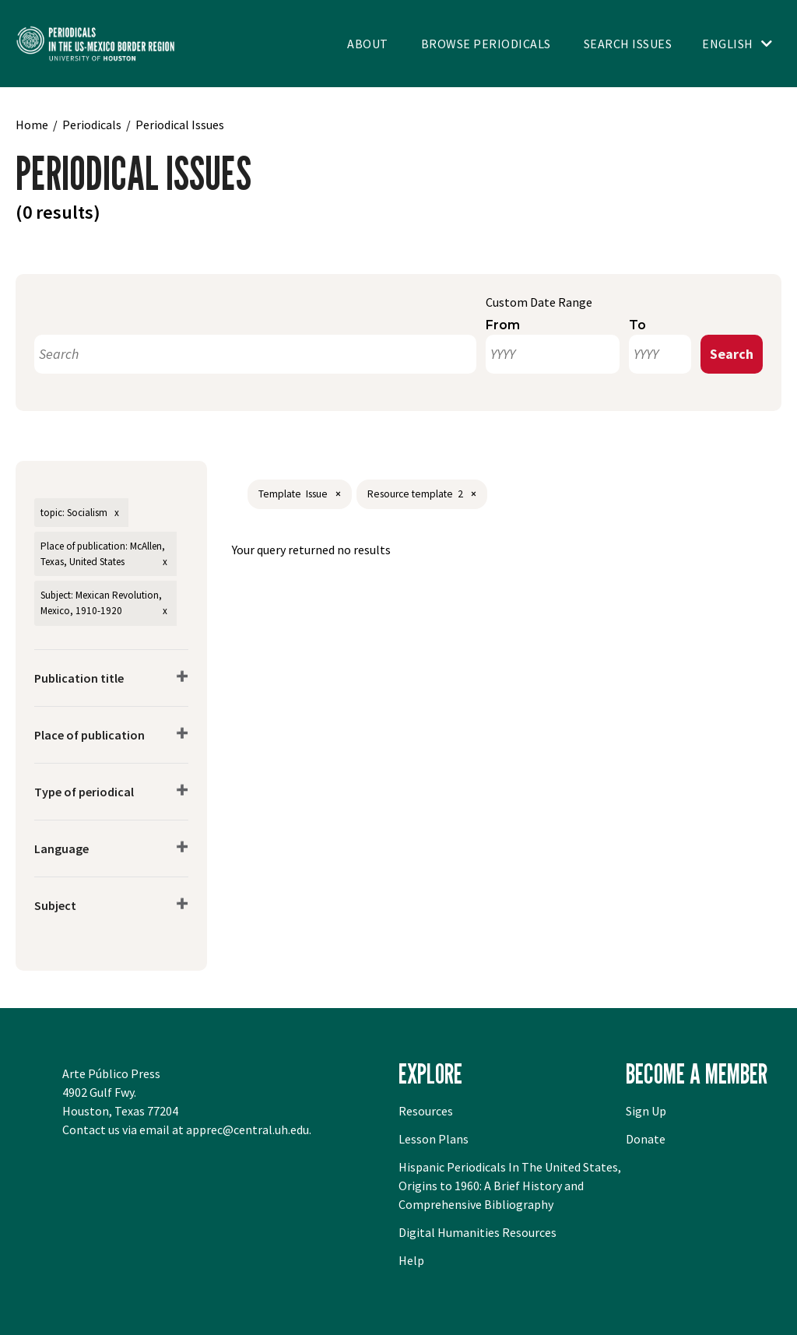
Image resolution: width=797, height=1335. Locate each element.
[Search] (255, 354)
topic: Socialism (73, 512)
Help (411, 1260)
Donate (645, 1139)
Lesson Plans (433, 1139)
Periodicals (91, 124)
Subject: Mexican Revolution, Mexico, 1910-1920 (101, 602)
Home (32, 124)
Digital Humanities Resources (477, 1232)
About (367, 43)
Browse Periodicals (486, 43)
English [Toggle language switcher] (727, 43)
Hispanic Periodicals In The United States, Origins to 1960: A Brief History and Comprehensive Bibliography (509, 1185)
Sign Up (646, 1111)
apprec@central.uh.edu (247, 1129)
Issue (317, 494)
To (637, 325)
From (503, 325)
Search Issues (628, 43)
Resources (425, 1111)
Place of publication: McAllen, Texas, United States (102, 553)
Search (731, 354)
